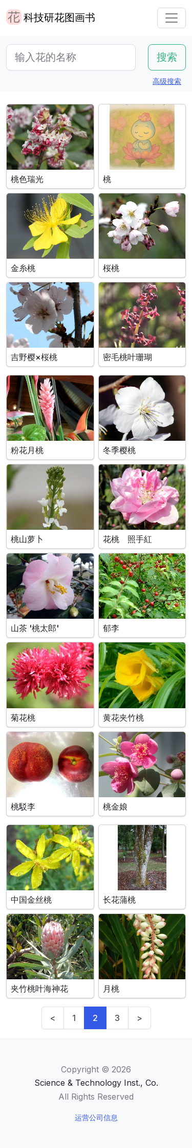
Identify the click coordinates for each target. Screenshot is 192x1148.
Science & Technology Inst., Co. (96, 1083)
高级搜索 (167, 81)
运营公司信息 (96, 1117)
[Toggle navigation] (171, 18)
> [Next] (139, 1018)
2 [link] (95, 1018)
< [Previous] (52, 1018)
